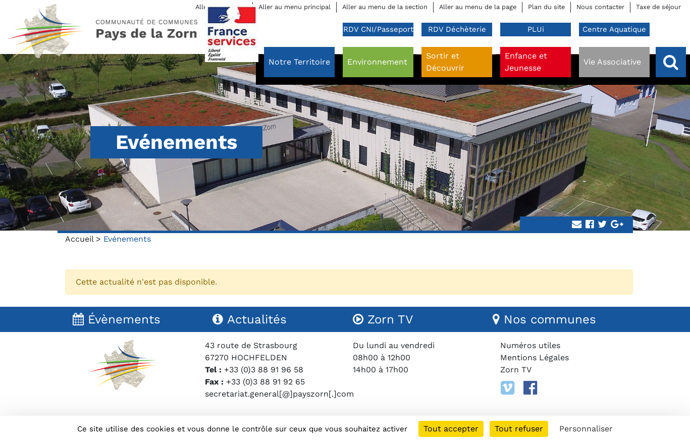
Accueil (79, 239)
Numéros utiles (530, 345)
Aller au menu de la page (477, 7)
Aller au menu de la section (385, 7)
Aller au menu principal (294, 7)
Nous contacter (600, 7)
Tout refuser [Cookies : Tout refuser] (519, 428)
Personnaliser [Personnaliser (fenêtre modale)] (586, 428)
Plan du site (546, 7)
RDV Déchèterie (457, 29)
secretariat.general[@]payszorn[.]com (279, 394)
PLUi (535, 29)
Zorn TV (516, 369)
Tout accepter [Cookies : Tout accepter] (451, 428)
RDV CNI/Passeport (378, 29)
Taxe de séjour (658, 7)
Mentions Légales (534, 357)
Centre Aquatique (614, 29)
